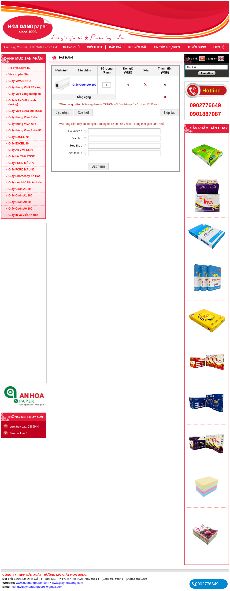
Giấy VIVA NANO (19, 81)
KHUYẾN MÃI (137, 47)
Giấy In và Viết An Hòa (23, 215)
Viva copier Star (19, 74)
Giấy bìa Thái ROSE (21, 156)
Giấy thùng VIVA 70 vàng (24, 87)
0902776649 (205, 105)
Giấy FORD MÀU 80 (21, 169)
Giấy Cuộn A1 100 (20, 195)
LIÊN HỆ (218, 47)
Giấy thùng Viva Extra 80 (24, 130)
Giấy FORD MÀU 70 (21, 163)
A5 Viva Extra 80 (19, 68)
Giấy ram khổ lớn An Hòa (25, 182)
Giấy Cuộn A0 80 (19, 202)
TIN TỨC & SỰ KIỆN (167, 47)
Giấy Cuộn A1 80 (19, 189)
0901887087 (205, 114)
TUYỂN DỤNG (197, 47)
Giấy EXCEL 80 (18, 143)
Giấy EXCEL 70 (18, 137)
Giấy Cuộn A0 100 (20, 208)
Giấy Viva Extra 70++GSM (25, 111)
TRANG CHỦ (71, 47)
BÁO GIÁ (115, 47)
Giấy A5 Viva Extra (20, 149)
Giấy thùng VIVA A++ (22, 124)
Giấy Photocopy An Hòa (24, 176)
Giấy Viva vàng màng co (24, 94)
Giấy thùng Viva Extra (22, 117)
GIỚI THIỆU (94, 47)
